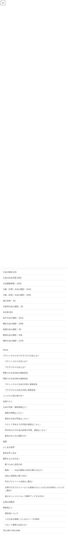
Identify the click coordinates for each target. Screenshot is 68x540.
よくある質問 (8, 447)
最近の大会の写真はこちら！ (17, 418)
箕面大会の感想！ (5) (12, 329)
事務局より (8, 508)
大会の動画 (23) (10, 272)
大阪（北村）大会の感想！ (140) (17, 295)
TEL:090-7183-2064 (11, 530)
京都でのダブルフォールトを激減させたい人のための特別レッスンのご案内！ (34, 489)
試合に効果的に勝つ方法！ (16, 476)
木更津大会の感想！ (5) (13, 306)
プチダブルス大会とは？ (15, 367)
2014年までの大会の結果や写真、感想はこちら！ (26, 430)
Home (5, 350)
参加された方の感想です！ (16, 436)
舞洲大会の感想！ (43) (12, 335)
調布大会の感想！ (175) (13, 341)
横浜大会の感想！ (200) (13, 324)
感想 (5, 441)
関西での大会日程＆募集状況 (15, 378)
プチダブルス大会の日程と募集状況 (20, 390)
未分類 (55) (8, 312)
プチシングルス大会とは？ (16, 361)
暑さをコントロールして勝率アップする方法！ (25, 496)
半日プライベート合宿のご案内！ (19, 481)
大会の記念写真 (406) (12, 278)
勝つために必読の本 (13, 464)
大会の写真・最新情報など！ (15, 407)
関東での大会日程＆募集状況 (15, 373)
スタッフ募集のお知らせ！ (16, 525)
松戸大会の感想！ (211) (13, 318)
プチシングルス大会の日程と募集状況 (21, 384)
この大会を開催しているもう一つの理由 (22, 519)
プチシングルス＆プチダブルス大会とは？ (21, 355)
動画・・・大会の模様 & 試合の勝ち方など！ (24, 470)
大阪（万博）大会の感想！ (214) (17, 289)
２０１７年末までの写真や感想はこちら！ (23, 424)
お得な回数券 (8, 502)
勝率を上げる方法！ (11, 459)
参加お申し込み (9, 453)
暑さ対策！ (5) (9, 301)
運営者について (11, 513)
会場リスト (8, 401)
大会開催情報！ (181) (12, 283)
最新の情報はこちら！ (14, 413)
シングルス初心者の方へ (13, 396)
